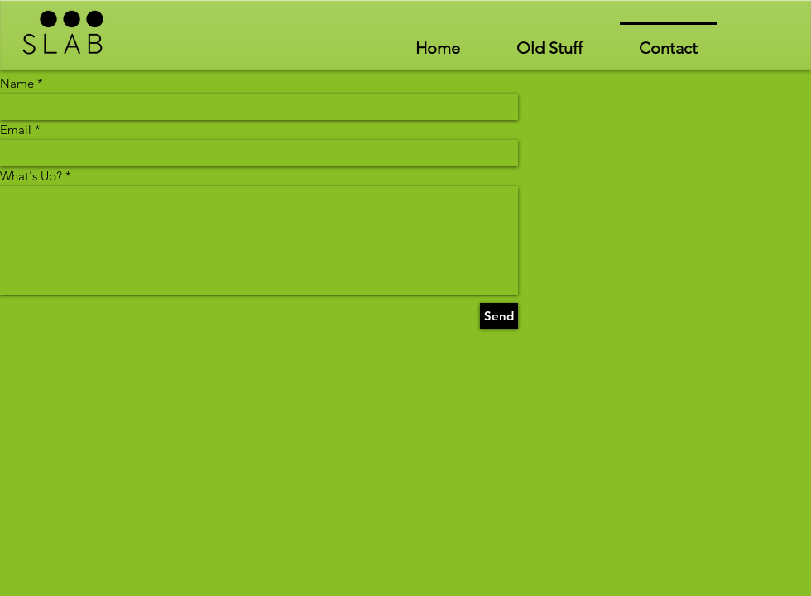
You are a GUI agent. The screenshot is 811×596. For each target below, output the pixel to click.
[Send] (499, 316)
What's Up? (31, 176)
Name (17, 83)
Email (15, 129)
